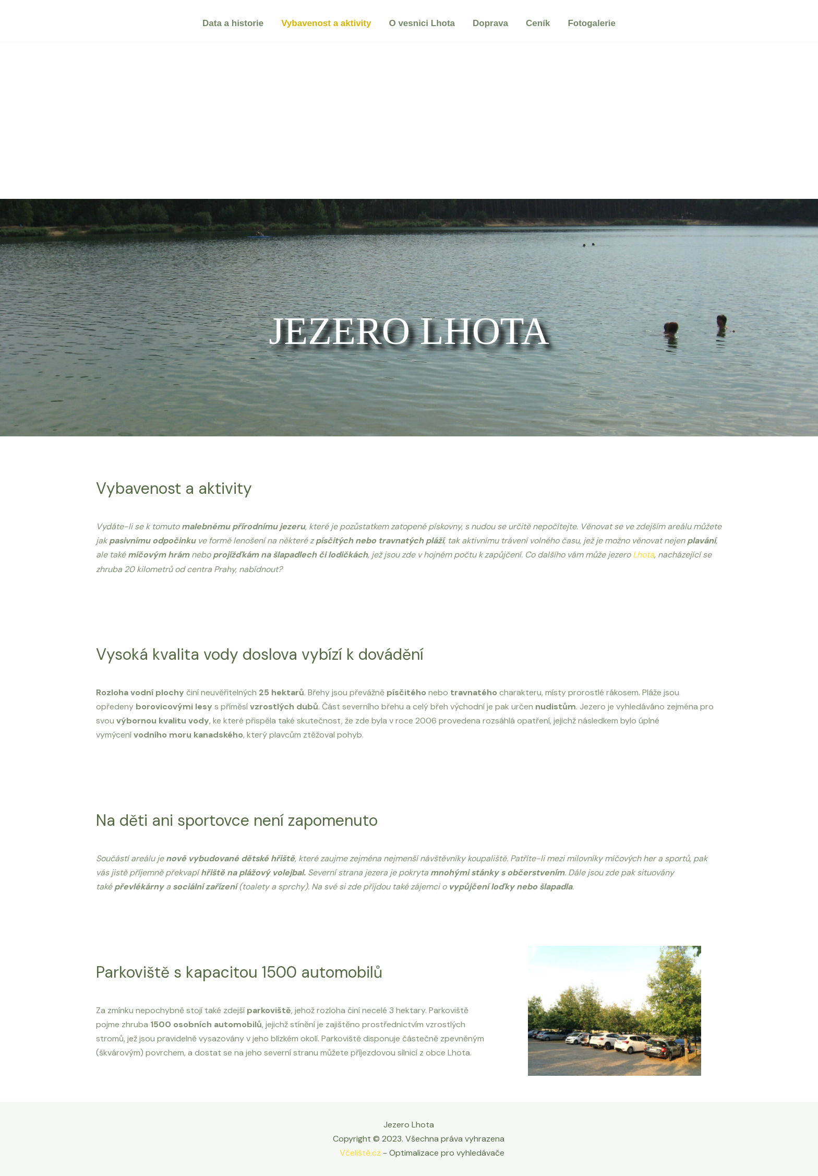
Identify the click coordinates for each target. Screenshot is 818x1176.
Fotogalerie (592, 23)
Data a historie (232, 23)
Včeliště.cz (360, 1152)
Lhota (643, 554)
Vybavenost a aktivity (326, 23)
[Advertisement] (409, 120)
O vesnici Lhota (422, 23)
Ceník (538, 23)
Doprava (490, 23)
